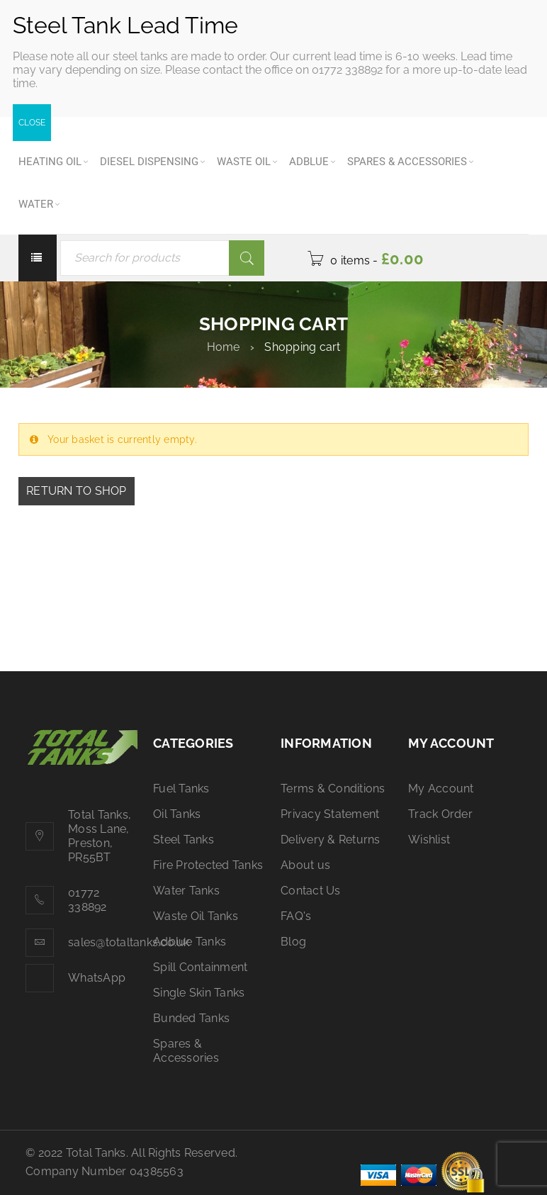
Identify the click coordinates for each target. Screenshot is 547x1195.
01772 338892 (87, 900)
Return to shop (76, 491)
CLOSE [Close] (31, 123)
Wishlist (429, 839)
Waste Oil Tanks (195, 916)
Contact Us (311, 890)
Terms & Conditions (333, 788)
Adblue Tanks (189, 941)
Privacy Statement (330, 814)
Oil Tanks (177, 814)
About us (305, 865)
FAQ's (296, 916)
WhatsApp (96, 977)
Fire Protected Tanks (208, 865)
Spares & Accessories (186, 1051)
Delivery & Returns (330, 839)
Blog (293, 941)
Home (223, 347)
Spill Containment (200, 967)
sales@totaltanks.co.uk (129, 942)
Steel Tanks (183, 839)
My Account (441, 788)
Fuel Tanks (181, 788)
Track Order (440, 814)
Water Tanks (186, 890)
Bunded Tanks (191, 1018)
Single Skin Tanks (198, 992)
